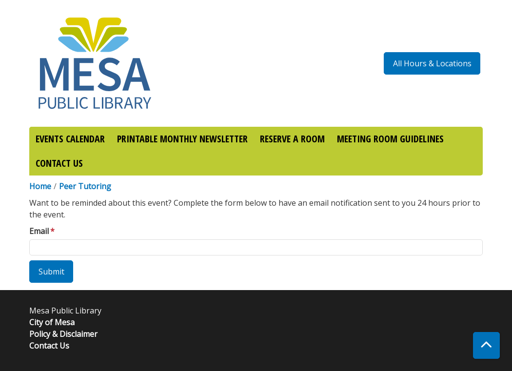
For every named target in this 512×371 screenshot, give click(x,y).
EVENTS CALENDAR (70, 138)
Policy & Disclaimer (63, 334)
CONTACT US (59, 163)
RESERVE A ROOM (292, 138)
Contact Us (49, 345)
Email (39, 231)
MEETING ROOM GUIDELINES (390, 138)
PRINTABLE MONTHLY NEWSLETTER (182, 138)
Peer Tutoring (85, 186)
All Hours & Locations (432, 63)
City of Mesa (52, 322)
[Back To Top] (486, 345)
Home (40, 186)
